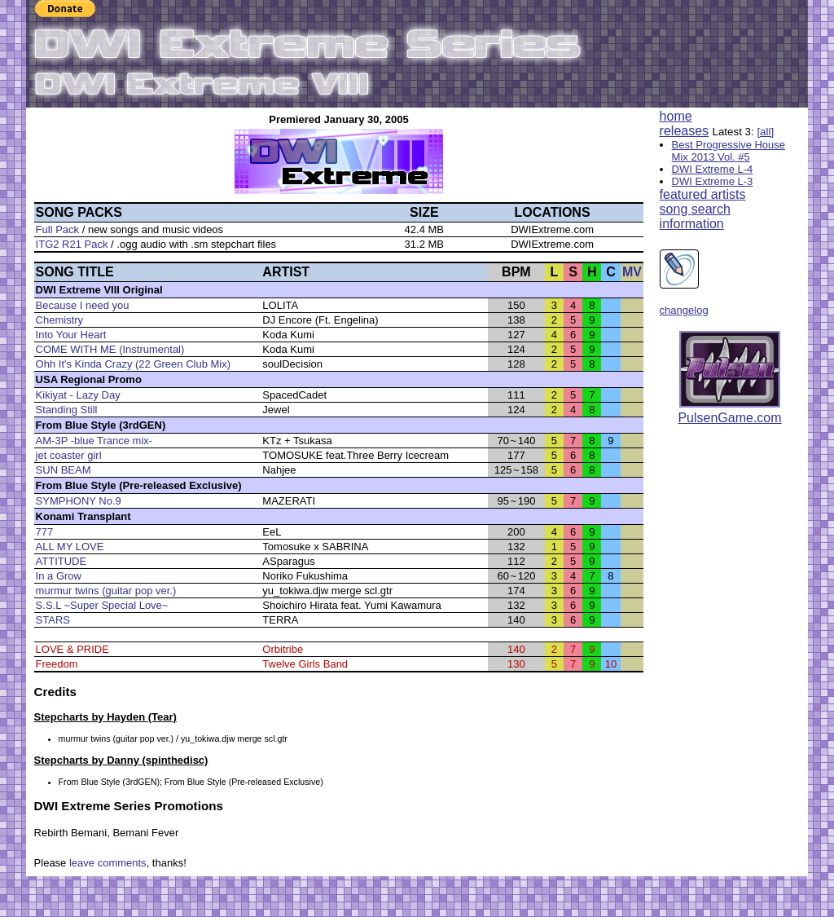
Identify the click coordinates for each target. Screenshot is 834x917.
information (692, 224)
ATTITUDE (61, 561)
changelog (684, 310)
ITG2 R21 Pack (72, 244)
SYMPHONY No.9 (78, 501)
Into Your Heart (71, 334)
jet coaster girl (69, 455)
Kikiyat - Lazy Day (78, 395)
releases (684, 131)
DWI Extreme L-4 (712, 169)
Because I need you (82, 305)
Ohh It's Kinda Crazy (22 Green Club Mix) (133, 364)
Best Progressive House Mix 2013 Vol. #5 (728, 151)
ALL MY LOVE (70, 546)
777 (45, 532)
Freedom (57, 664)
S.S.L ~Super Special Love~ (102, 605)
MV (632, 272)
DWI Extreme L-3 (712, 181)
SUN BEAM (63, 470)
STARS (53, 620)
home (676, 116)
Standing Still (67, 409)
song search (695, 209)
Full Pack (57, 229)
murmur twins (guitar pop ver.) (106, 590)
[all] (765, 132)
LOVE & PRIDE (72, 649)
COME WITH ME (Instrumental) (110, 349)
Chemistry (60, 320)
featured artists (703, 194)
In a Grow (58, 576)
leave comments (108, 863)
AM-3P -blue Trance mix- (94, 440)
